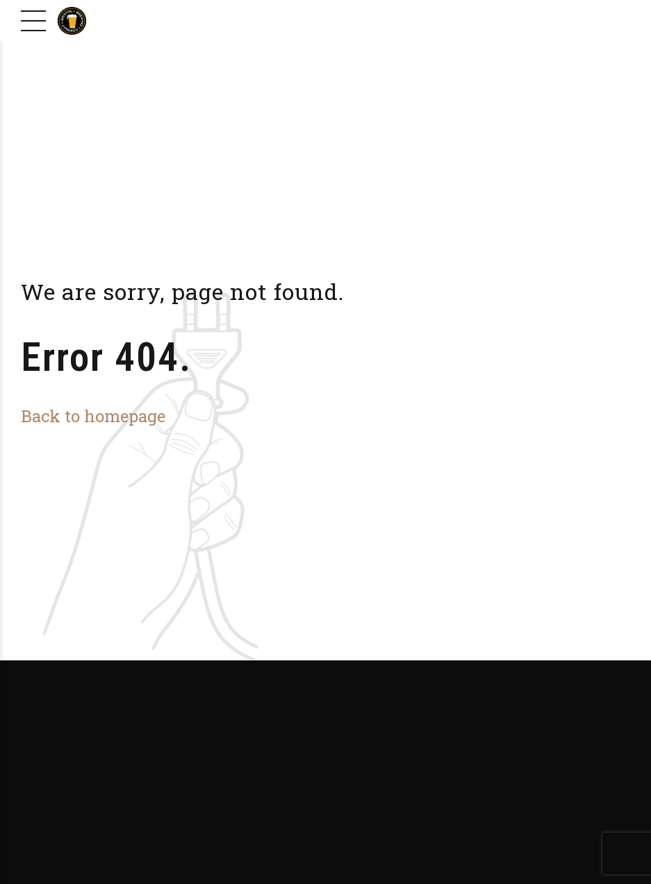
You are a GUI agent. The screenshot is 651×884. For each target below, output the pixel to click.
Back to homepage (93, 415)
